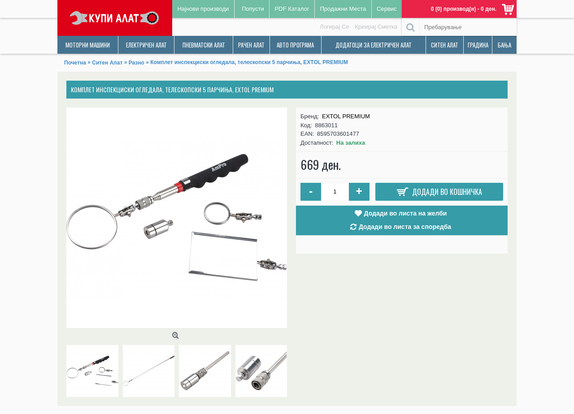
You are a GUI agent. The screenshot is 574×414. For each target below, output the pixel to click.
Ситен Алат (107, 63)
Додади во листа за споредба (405, 226)
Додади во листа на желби (405, 213)
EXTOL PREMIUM (346, 116)
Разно (136, 63)
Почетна (75, 63)
